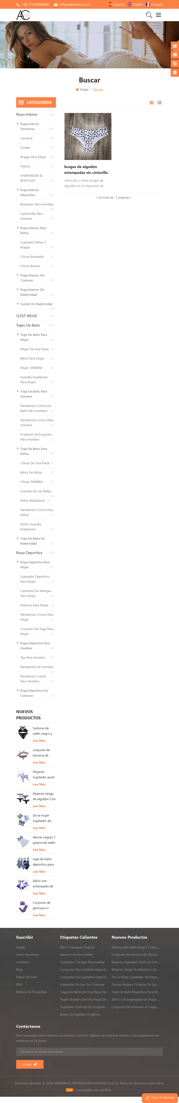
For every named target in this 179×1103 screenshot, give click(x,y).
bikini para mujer (37, 359)
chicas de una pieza (37, 464)
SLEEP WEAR (35, 316)
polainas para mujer (37, 606)
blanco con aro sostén (76, 955)
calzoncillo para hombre (37, 217)
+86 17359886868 (35, 4)
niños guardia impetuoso (37, 528)
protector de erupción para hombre (37, 438)
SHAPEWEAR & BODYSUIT (37, 179)
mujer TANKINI (37, 368)
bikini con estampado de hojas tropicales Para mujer (44, 885)
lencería (37, 139)
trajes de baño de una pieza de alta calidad (84, 993)
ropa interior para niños (37, 231)
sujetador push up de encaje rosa (84, 1008)
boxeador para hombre (37, 206)
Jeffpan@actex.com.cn (74, 4)
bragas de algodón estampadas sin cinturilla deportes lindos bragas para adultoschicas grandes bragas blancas (86, 171)
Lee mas (39, 741)
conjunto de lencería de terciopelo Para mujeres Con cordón (43, 754)
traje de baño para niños (37, 452)
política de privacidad (31, 993)
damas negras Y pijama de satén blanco (44, 841)
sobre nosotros (27, 955)
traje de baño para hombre (37, 395)
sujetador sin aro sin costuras (82, 985)
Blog (19, 970)
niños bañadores (35, 501)
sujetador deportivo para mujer (37, 580)
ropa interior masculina (37, 193)
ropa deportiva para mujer (37, 566)
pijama (37, 167)
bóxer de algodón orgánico (80, 1015)
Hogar (82, 90)
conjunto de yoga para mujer (37, 632)
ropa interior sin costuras (37, 279)
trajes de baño (35, 326)
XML (19, 985)
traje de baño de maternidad (37, 542)
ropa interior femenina (37, 127)
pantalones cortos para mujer (37, 618)
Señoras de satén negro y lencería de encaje (42, 732)
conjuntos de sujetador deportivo (84, 970)
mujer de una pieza (37, 350)
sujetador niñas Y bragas (37, 246)
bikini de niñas (37, 473)
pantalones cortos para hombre (37, 424)
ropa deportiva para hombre (37, 647)
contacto (22, 963)
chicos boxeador (37, 257)
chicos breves (37, 266)
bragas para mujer (37, 157)
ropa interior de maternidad (37, 293)
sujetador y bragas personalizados (84, 963)
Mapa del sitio (26, 978)
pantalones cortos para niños (37, 513)
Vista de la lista (159, 104)
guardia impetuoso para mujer (37, 381)
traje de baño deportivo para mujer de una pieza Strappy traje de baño (43, 863)
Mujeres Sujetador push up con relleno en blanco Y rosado (44, 776)
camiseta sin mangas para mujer (37, 594)
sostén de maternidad (37, 306)
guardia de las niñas (37, 493)
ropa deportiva (35, 553)
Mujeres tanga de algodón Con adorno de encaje (44, 798)
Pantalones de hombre (37, 669)
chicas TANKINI (37, 482)
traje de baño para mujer (37, 338)
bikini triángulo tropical (77, 948)
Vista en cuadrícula (152, 104)
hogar (20, 948)
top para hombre (37, 658)
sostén (37, 148)
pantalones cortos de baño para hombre (37, 409)
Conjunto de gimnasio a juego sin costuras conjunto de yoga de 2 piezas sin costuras (41, 907)
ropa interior (35, 115)
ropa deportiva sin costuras (37, 694)
